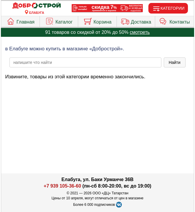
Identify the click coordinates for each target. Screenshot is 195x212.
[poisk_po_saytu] (85, 62)
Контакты (174, 20)
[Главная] (36, 6)
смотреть (140, 32)
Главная (20, 20)
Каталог (59, 20)
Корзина (97, 20)
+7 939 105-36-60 (62, 185)
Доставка (136, 20)
